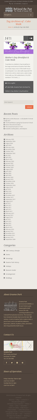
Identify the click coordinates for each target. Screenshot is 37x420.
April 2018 (8, 193)
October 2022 (9, 151)
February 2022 (10, 161)
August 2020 (9, 169)
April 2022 (8, 157)
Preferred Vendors (25, 412)
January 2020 (9, 177)
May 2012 (8, 223)
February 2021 (10, 165)
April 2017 (8, 209)
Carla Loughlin (11, 83)
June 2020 (8, 171)
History (27, 404)
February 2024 (10, 147)
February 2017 (10, 213)
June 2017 (8, 205)
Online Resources (23, 410)
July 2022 (8, 155)
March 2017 (9, 211)
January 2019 (9, 179)
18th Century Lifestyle (13, 251)
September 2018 (10, 185)
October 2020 (9, 167)
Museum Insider (11, 270)
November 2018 (10, 181)
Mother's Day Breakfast (21, 91)
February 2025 (10, 139)
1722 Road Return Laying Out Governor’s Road (19, 123)
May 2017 (8, 207)
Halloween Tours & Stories (15, 404)
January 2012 (9, 231)
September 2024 (10, 141)
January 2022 (9, 163)
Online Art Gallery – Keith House (18, 408)
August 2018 (9, 187)
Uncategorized (10, 274)
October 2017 (9, 197)
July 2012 (8, 219)
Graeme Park (18, 87)
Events (8, 254)
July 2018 (8, 189)
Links (16, 406)
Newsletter (24, 406)
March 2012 (9, 227)
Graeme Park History (12, 262)
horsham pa (26, 87)
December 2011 (10, 233)
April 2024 (8, 145)
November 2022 (10, 149)
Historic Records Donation (13, 125)
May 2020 (8, 173)
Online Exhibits (11, 410)
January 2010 (9, 237)
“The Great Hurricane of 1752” (14, 127)
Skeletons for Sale (11, 414)
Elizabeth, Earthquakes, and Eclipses (16, 129)
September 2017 (10, 199)
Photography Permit (11, 412)
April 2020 (8, 175)
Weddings (9, 278)
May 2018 (8, 191)
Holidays (8, 266)
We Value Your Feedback (14, 416)
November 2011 (10, 235)
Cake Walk (10, 87)
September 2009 (10, 239)
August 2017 (9, 201)
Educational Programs (18, 402)
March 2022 (9, 159)
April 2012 (8, 225)
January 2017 (9, 215)
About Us (11, 400)
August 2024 (9, 143)
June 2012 (8, 221)
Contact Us (25, 3)
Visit (21, 414)
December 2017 (10, 195)
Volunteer (27, 414)
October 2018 (9, 183)
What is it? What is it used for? (18, 418)
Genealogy (9, 258)
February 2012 (10, 229)
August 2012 (9, 217)
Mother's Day (9, 91)
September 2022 (10, 153)
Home (10, 27)
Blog (17, 400)
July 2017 (8, 203)
